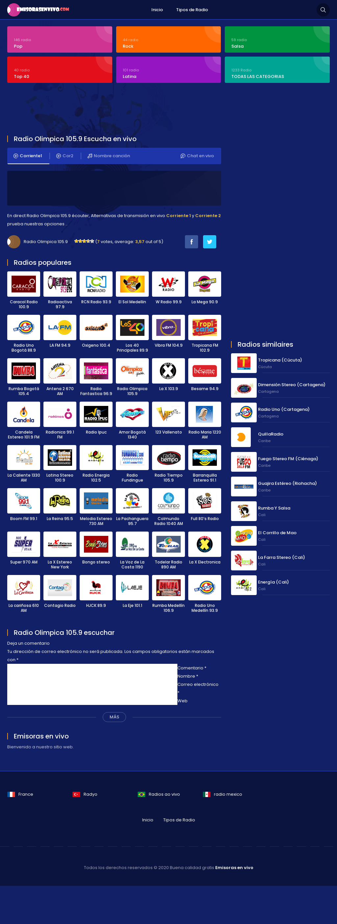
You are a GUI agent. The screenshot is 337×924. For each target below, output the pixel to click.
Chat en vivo (197, 156)
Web (182, 701)
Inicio (157, 10)
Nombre (187, 676)
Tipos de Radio (192, 10)
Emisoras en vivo (234, 867)
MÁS (114, 717)
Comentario (191, 668)
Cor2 (64, 156)
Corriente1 (27, 156)
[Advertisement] (166, 110)
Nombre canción (109, 156)
